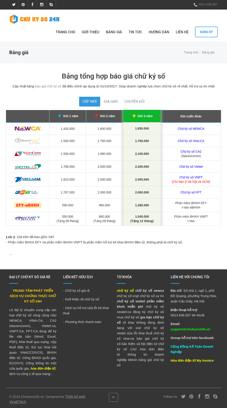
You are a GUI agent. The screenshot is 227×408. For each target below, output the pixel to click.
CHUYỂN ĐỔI (135, 101)
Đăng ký (206, 32)
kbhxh (132, 360)
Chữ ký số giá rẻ (77, 290)
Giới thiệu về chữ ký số (82, 299)
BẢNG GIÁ (114, 32)
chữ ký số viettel (131, 301)
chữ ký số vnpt (128, 296)
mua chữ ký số (128, 317)
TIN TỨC (135, 32)
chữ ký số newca (149, 290)
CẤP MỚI (89, 101)
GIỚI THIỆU (90, 32)
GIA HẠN (110, 101)
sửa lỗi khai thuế (139, 333)
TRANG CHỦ (65, 32)
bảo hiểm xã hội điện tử (139, 344)
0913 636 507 (205, 4)
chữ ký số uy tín (152, 296)
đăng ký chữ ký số (148, 312)
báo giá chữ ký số (48, 86)
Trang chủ (191, 52)
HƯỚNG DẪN (159, 32)
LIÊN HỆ (182, 32)
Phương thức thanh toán (83, 322)
